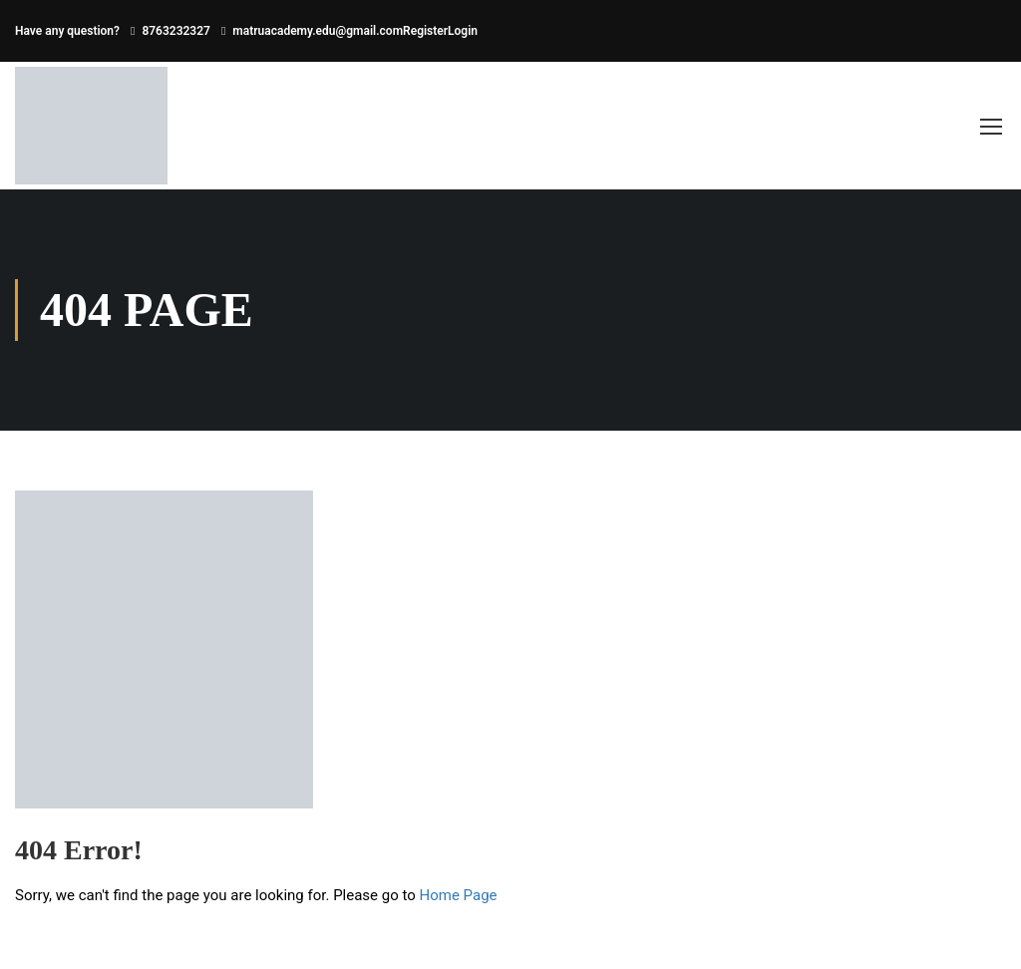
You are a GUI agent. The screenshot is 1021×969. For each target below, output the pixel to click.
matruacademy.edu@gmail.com (317, 31)
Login (463, 31)
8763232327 (176, 31)
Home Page (459, 895)
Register (425, 31)
